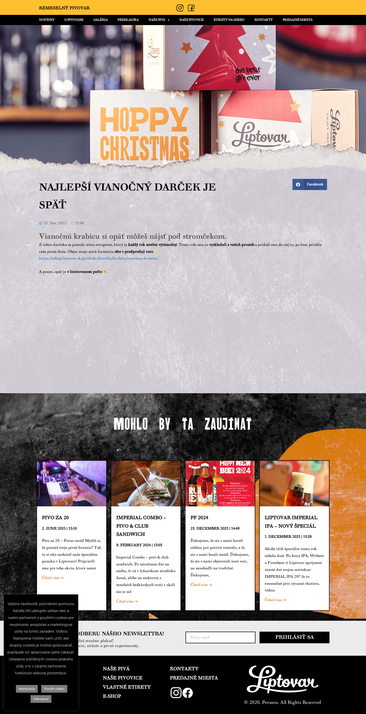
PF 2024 (199, 518)
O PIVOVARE (73, 20)
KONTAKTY (264, 20)
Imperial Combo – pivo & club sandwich (141, 526)
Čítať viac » (53, 578)
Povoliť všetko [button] (54, 689)
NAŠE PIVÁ (158, 20)
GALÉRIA (100, 20)
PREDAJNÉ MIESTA (298, 20)
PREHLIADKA (128, 20)
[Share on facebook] (310, 184)
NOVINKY (46, 20)
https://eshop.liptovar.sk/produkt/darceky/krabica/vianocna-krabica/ (98, 258)
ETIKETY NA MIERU (229, 20)
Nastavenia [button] (27, 689)
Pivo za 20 (55, 518)
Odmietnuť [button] (41, 699)
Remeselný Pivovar (64, 8)
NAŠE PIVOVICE (191, 20)
